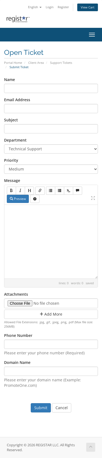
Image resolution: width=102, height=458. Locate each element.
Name (9, 79)
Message (12, 180)
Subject (11, 119)
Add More (51, 314)
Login (50, 7)
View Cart (87, 7)
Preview (18, 198)
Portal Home (13, 63)
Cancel (61, 407)
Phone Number (18, 335)
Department (15, 140)
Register (63, 7)
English (35, 7)
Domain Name (17, 362)
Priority (11, 160)
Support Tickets (61, 63)
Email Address (17, 99)
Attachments (16, 294)
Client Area (36, 63)
